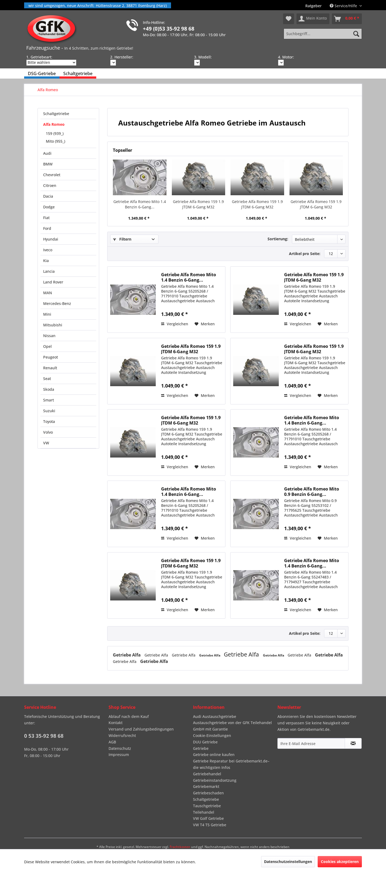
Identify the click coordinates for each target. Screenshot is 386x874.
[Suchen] (356, 33)
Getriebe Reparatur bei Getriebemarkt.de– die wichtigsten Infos (231, 764)
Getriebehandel (207, 773)
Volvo (48, 432)
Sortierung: (278, 238)
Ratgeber (313, 5)
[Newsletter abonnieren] (353, 743)
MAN (47, 292)
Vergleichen (174, 323)
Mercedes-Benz (57, 303)
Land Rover (53, 282)
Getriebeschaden (208, 792)
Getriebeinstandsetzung (214, 780)
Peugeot (50, 357)
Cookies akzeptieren (340, 861)
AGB (112, 741)
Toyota (49, 421)
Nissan (49, 335)
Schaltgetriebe (56, 113)
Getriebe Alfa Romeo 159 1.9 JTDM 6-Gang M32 (198, 204)
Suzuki (49, 410)
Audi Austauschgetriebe (214, 716)
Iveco (47, 249)
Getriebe (201, 748)
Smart (48, 400)
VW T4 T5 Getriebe (209, 824)
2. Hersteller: (121, 57)
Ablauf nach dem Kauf (129, 716)
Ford (47, 228)
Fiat (46, 217)
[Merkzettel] (288, 18)
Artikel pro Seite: (304, 253)
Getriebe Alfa (127, 655)
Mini (47, 314)
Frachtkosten (180, 847)
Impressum (119, 754)
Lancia (49, 271)
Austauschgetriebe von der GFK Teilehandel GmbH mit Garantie (232, 726)
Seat (47, 378)
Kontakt (116, 722)
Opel (47, 346)
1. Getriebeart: (39, 57)
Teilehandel (203, 812)
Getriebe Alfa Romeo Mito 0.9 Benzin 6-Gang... (311, 491)
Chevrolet (51, 174)
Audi (47, 153)
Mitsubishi (52, 324)
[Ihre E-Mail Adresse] (311, 743)
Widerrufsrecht (122, 735)
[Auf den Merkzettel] (205, 324)
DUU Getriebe (205, 741)
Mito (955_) (55, 141)
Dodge (49, 206)
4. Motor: (286, 57)
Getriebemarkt (206, 786)
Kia (46, 260)
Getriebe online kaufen (214, 754)
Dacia (48, 196)
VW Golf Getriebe (208, 818)
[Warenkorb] (347, 18)
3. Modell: (203, 57)
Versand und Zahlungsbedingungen (141, 729)
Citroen (49, 185)
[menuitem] (313, 5)
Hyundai (50, 239)
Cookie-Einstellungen (212, 735)
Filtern (122, 239)
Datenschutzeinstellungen (288, 861)
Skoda (48, 389)
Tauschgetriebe (207, 805)
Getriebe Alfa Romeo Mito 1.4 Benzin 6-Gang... (139, 204)
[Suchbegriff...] (323, 33)
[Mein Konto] (312, 18)
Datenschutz (120, 748)
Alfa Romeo (54, 124)
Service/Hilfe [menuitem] (344, 5)
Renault (50, 367)
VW (46, 442)
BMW (48, 164)
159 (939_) (55, 133)
